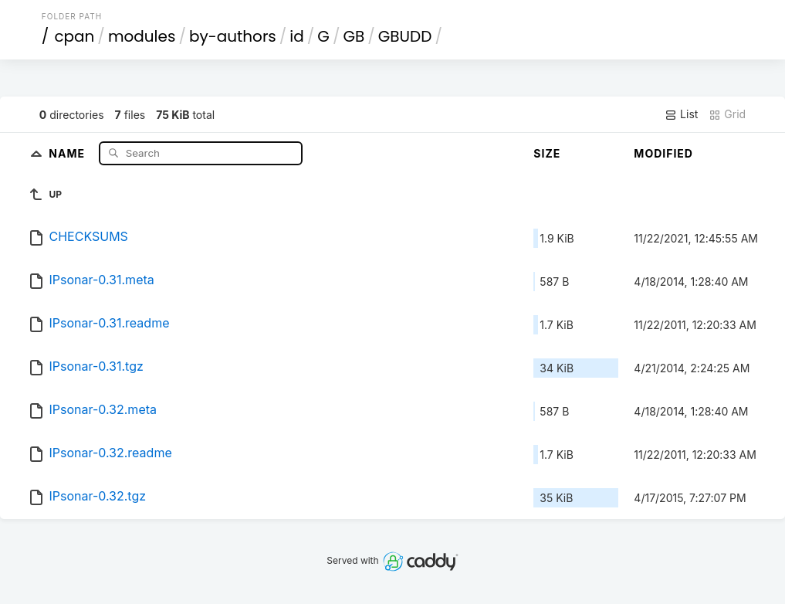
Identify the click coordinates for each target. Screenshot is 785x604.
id (296, 36)
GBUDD (405, 36)
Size (546, 153)
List (681, 114)
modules (141, 36)
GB (353, 36)
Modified (663, 153)
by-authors (232, 36)
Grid (727, 114)
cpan (74, 36)
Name (68, 152)
